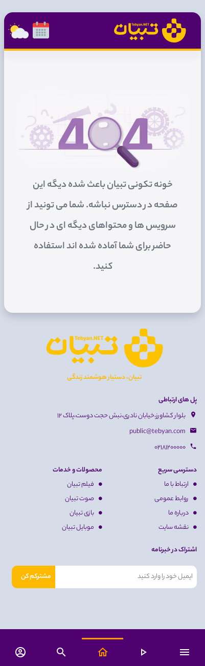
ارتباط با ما (180, 484)
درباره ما (182, 513)
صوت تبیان (83, 498)
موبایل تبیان (82, 527)
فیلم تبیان (84, 484)
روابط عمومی (175, 498)
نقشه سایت (177, 527)
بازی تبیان (86, 513)
